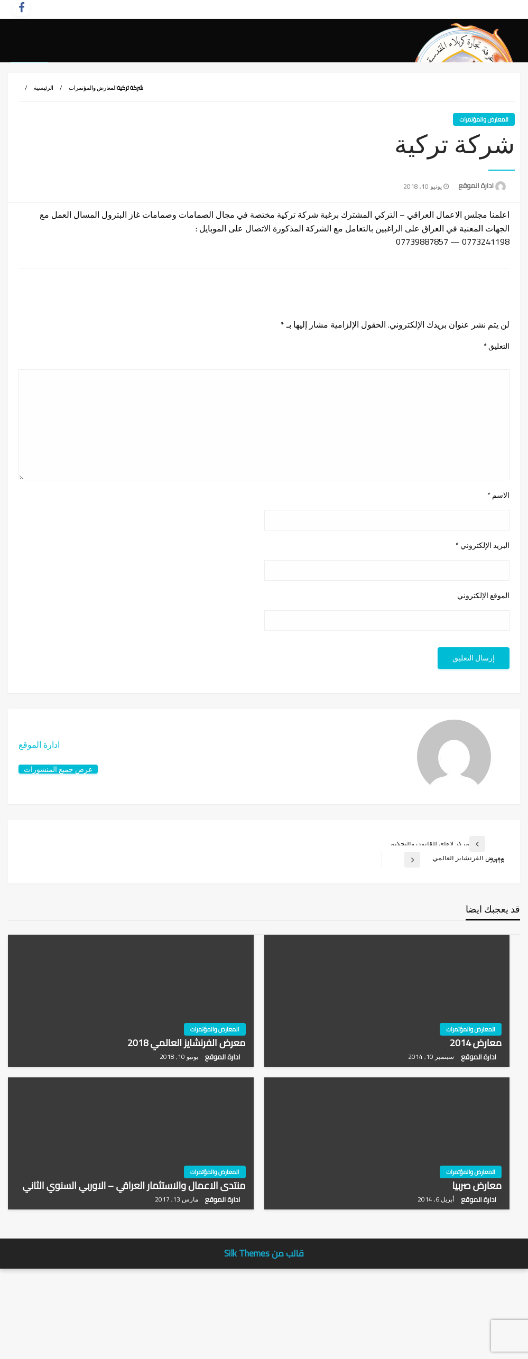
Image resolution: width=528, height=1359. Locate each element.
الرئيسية (43, 165)
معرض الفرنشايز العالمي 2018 (186, 1120)
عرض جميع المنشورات (58, 846)
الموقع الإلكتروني (483, 673)
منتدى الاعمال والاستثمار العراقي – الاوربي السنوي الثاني (134, 1262)
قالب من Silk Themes (264, 1330)
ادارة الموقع (475, 262)
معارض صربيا (477, 1262)
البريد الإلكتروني (483, 622)
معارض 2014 (476, 1120)
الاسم (498, 572)
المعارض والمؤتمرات (93, 165)
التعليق (497, 423)
